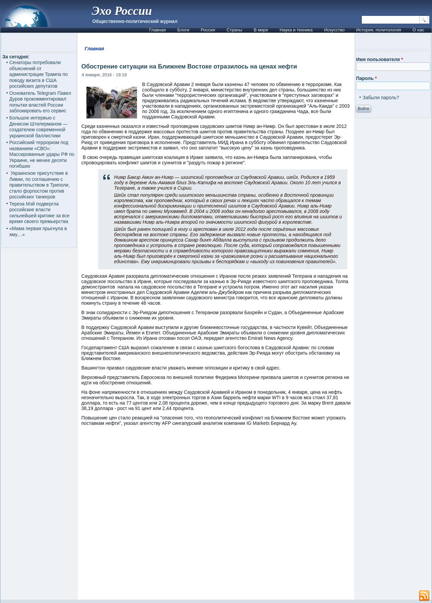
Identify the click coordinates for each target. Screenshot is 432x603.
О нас (418, 29)
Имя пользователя (379, 59)
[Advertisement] (216, 516)
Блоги (183, 29)
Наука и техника (296, 29)
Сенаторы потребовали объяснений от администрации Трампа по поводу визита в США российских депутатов (38, 74)
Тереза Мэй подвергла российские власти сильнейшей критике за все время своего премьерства (39, 212)
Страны (234, 29)
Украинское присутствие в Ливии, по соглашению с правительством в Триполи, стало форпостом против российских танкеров (39, 184)
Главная (157, 29)
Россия (208, 29)
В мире (261, 29)
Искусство (334, 29)
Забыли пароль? (380, 97)
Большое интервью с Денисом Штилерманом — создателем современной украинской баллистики (38, 126)
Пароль (366, 78)
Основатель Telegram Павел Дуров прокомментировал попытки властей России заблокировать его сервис (40, 102)
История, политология (378, 29)
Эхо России (122, 11)
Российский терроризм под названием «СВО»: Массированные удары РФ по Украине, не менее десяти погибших (42, 154)
